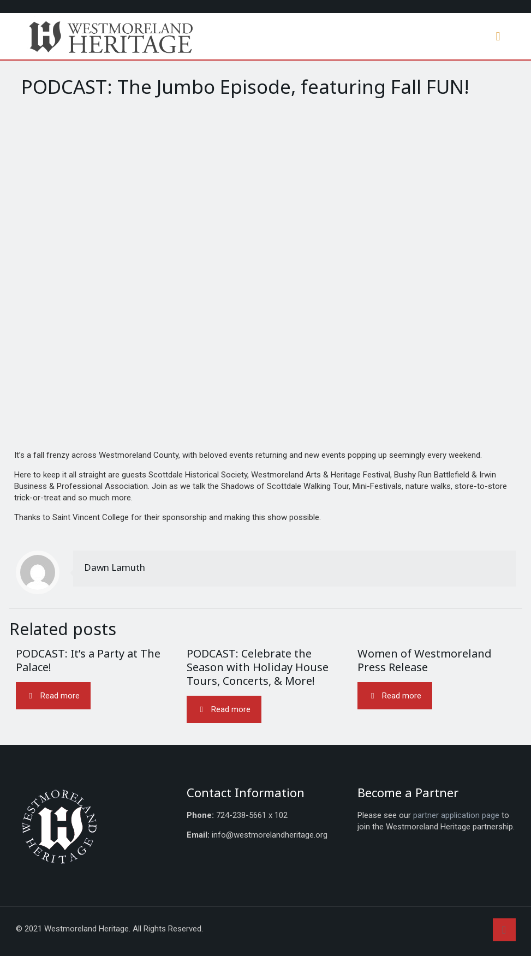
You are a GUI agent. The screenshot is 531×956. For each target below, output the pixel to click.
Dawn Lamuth (114, 567)
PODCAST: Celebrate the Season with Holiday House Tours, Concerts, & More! (258, 667)
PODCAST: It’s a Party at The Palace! (88, 660)
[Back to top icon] (504, 929)
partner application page (456, 815)
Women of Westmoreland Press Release (424, 660)
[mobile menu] (498, 36)
